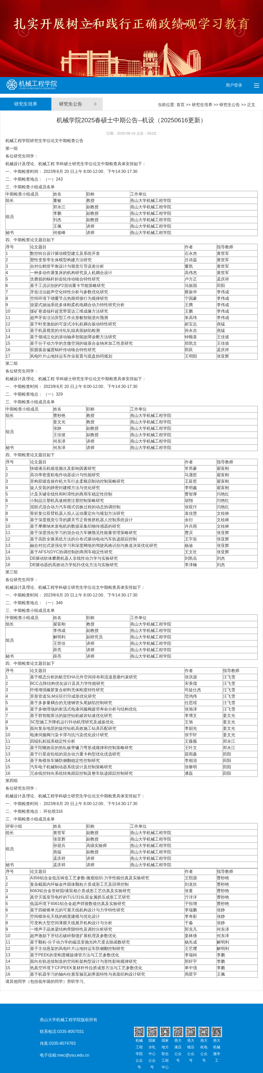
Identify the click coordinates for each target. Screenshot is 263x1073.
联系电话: (48, 1031)
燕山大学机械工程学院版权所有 (68, 1020)
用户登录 (234, 85)
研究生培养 (202, 104)
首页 (180, 104)
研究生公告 (229, 104)
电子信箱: (48, 1055)
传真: (44, 1043)
